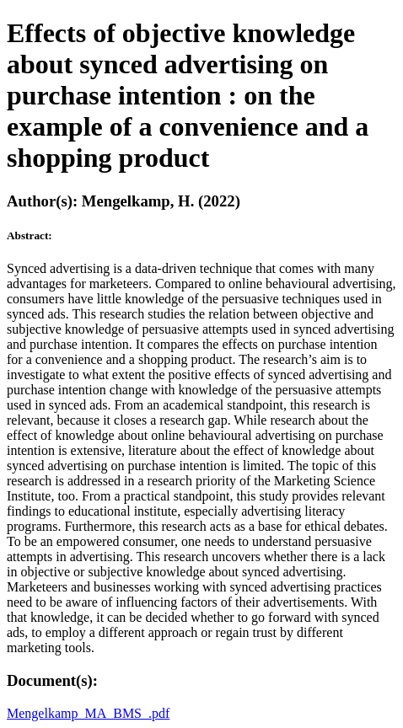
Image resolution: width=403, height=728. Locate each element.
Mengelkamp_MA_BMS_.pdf (88, 713)
